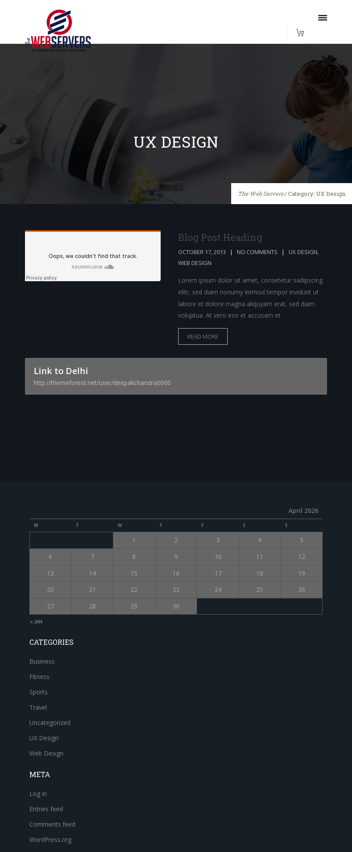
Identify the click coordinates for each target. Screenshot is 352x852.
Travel (38, 707)
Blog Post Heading (220, 237)
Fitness (39, 676)
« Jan (36, 621)
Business (42, 661)
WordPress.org (50, 839)
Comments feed (52, 824)
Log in (38, 793)
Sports (38, 692)
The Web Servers (260, 194)
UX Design (303, 252)
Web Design (194, 263)
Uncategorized (49, 722)
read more (202, 336)
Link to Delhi (176, 376)
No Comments (257, 252)
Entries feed (46, 809)
